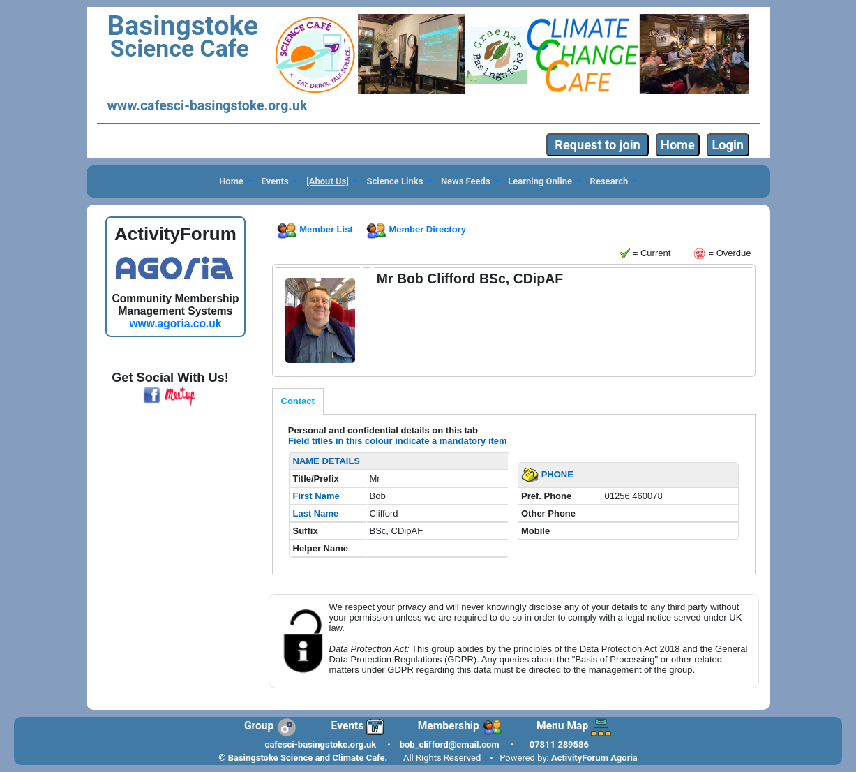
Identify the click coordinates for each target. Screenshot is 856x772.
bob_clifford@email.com (450, 744)
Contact (298, 401)
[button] (236, 181)
